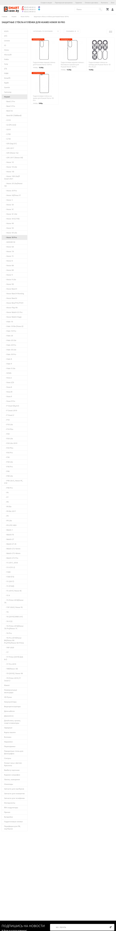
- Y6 (6, 612)
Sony (6, 64)
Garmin (7, 87)
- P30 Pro (8, 467)
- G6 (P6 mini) (10, 125)
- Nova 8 (8, 387)
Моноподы (8, 784)
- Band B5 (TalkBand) (12, 115)
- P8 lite (7, 506)
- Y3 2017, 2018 (11, 563)
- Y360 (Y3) (9, 577)
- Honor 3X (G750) (11, 219)
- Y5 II (7, 595)
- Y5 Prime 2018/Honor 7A (13, 601)
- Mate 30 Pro (10, 354)
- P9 (6, 516)
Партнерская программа (63, 2)
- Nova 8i (8, 392)
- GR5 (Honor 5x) (11, 153)
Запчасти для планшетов (14, 793)
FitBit (6, 73)
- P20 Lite (8, 438)
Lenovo (7, 41)
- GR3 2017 (9, 148)
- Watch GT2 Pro (11, 558)
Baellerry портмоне (12, 770)
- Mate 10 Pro (10, 331)
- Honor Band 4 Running (14, 293)
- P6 (6, 492)
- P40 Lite (8, 476)
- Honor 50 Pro (10, 237)
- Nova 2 (8, 378)
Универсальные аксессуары (10, 691)
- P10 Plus (8, 429)
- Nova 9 (8, 396)
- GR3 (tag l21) (10, 143)
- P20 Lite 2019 (10, 443)
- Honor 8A (9, 265)
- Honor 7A (9, 251)
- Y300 (7, 572)
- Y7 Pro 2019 (10, 664)
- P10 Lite (8, 424)
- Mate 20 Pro (10, 345)
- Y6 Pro (8, 633)
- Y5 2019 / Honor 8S (13, 591)
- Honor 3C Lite (10, 214)
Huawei (7, 97)
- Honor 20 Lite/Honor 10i (13, 184)
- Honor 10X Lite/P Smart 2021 (12, 177)
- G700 (7, 134)
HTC (5, 36)
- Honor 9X (9, 284)
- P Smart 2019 (10, 410)
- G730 (7, 139)
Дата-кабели (9, 711)
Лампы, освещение (12, 779)
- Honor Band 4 (10, 289)
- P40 (7, 471)
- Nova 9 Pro (9, 401)
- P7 (6, 497)
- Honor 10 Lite (10, 167)
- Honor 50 (9, 228)
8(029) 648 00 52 (29, 7)
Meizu (6, 50)
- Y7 (6, 652)
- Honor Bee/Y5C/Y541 (13, 303)
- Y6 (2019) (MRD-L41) (13, 617)
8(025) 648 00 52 (29, 12)
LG (5, 45)
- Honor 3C (9, 209)
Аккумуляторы (10, 702)
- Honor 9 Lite (10, 279)
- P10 (7, 420)
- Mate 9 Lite (9, 368)
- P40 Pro (8, 488)
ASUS (6, 31)
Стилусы (7, 758)
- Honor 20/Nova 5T (12, 195)
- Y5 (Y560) (9, 586)
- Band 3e (8, 111)
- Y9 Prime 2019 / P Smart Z (12, 679)
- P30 (7, 457)
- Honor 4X (9, 223)
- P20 (7, 434)
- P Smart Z (9, 415)
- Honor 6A (9, 247)
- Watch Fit (9, 535)
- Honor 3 (8, 200)
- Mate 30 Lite (10, 350)
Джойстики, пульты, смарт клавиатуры (12, 722)
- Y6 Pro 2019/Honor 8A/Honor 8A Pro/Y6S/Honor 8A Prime (14, 640)
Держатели (9, 716)
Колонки (7, 737)
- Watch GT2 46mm (12, 553)
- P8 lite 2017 (10, 511)
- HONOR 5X (9, 242)
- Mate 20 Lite (10, 340)
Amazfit (7, 78)
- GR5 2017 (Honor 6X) (13, 158)
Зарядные (8, 728)
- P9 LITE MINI (10, 525)
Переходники (9, 746)
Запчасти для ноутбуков (14, 789)
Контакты (104, 2)
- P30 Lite (8, 462)
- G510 (7, 120)
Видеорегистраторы (12, 706)
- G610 (7, 129)
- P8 (6, 502)
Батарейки (8, 817)
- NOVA (7, 373)
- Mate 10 (8, 322)
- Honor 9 (8, 275)
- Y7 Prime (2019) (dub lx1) (13, 658)
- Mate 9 (8, 364)
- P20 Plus (8, 448)
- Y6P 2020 (9, 647)
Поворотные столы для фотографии (13, 752)
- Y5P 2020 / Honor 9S (13, 607)
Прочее (7, 812)
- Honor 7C (9, 256)
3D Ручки (8, 697)
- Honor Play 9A (11, 308)
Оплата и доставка (91, 2)
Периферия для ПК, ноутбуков (12, 827)
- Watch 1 (8, 530)
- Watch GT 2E (10, 544)
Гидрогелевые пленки (13, 822)
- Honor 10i (9, 172)
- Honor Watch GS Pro (13, 312)
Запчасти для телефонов (14, 798)
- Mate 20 (8, 336)
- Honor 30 (9, 205)
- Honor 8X (9, 270)
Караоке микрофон (12, 775)
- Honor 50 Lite (10, 233)
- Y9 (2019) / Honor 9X (13, 673)
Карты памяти (10, 732)
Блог (112, 2)
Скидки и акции (46, 2)
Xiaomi (7, 685)
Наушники (8, 742)
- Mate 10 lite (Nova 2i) (13, 326)
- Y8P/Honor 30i (11, 669)
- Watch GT (9, 539)
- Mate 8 (8, 359)
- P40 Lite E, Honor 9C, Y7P (13, 482)
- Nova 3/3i (9, 382)
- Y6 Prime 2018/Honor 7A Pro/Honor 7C (13, 627)
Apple (6, 83)
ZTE (5, 69)
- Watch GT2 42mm (12, 549)
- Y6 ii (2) (8, 621)
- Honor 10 (9, 162)
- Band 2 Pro (9, 101)
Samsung (7, 92)
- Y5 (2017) (9, 581)
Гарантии (78, 2)
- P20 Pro (8, 453)
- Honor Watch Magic (13, 317)
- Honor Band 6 (10, 298)
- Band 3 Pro (9, 106)
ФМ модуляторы (11, 808)
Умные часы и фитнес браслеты (13, 764)
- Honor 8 (8, 261)
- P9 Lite (8, 521)
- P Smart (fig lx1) (11, 406)
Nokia (6, 59)
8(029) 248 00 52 (29, 9)
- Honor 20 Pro (10, 191)
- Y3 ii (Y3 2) (9, 567)
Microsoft (8, 55)
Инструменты (9, 803)
